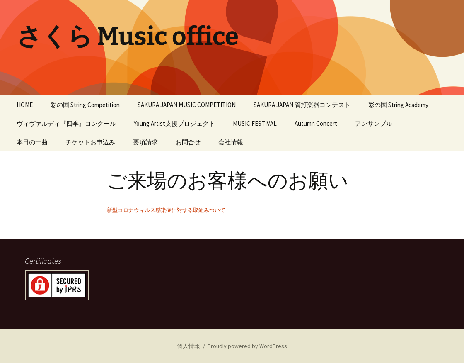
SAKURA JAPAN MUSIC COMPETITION (187, 105)
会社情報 (230, 142)
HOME (25, 105)
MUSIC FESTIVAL (255, 123)
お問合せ (188, 142)
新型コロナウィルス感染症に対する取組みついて (166, 210)
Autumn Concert (316, 123)
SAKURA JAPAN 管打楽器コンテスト (302, 105)
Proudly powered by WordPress (247, 346)
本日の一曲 (32, 142)
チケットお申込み (90, 142)
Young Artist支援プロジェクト (174, 123)
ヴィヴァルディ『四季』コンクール (66, 123)
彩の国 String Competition (85, 105)
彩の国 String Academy (398, 105)
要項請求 (145, 142)
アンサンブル (373, 123)
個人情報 (188, 346)
